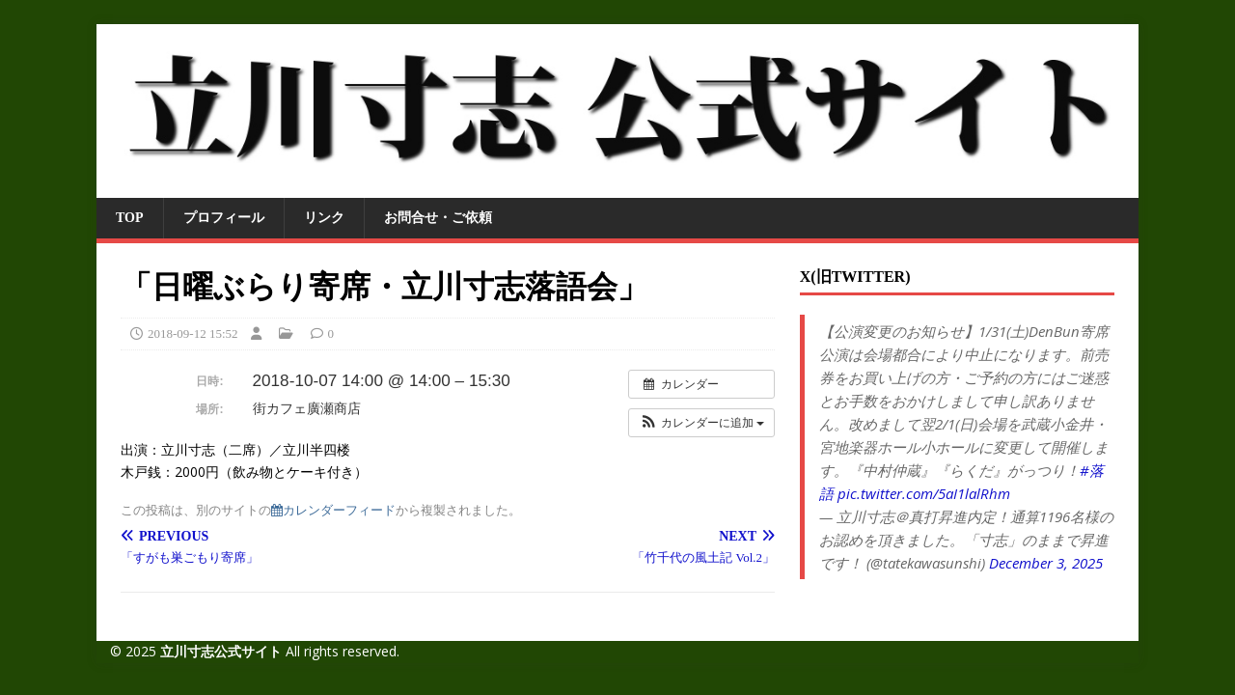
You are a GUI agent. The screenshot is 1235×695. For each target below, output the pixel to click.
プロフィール (223, 217)
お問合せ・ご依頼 (438, 217)
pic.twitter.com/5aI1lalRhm (923, 493)
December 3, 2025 (1046, 562)
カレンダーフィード (333, 510)
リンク (324, 217)
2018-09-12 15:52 (193, 333)
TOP (130, 217)
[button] (701, 422)
